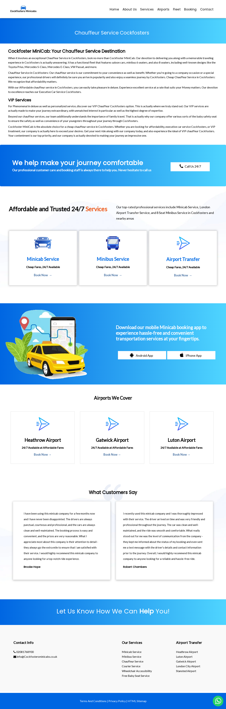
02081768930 (23, 651)
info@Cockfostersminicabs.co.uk (35, 656)
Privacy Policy (117, 701)
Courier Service (131, 666)
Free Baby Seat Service (136, 675)
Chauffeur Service (132, 661)
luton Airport (184, 656)
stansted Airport (186, 671)
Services (23, 100)
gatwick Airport (186, 661)
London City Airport (188, 666)
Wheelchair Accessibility (137, 671)
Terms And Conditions (93, 701)
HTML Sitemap (137, 701)
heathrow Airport (187, 651)
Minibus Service (131, 656)
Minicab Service (131, 651)
